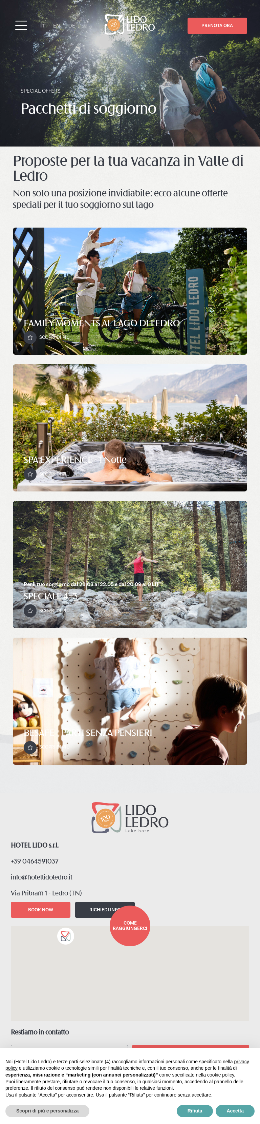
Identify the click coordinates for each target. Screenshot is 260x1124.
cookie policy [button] (220, 1075)
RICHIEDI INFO (105, 910)
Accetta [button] (235, 1110)
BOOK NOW (40, 910)
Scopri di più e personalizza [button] (47, 1110)
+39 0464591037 (35, 861)
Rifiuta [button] (195, 1110)
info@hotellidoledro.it (41, 877)
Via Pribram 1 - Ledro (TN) (46, 893)
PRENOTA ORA (217, 25)
